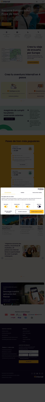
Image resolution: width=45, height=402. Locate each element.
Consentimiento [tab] (8, 192)
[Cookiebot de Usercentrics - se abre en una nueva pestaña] (39, 189)
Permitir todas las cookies (36, 211)
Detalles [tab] (22, 192)
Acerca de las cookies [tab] (37, 192)
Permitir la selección (22, 211)
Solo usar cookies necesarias (8, 212)
